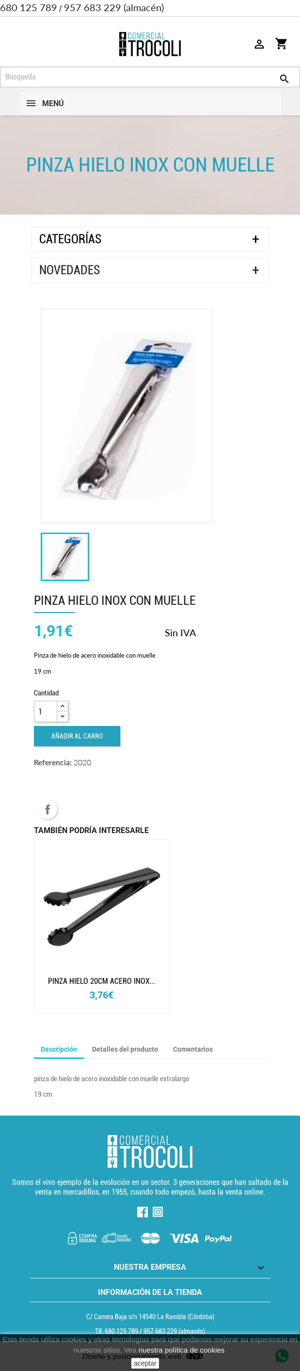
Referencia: (53, 762)
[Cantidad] (45, 711)
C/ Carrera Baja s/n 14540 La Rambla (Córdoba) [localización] (150, 1317)
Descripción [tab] (59, 1049)
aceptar (145, 1363)
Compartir (47, 809)
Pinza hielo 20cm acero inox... (102, 981)
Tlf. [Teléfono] (117, 1331)
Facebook (142, 1212)
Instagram (158, 1212)
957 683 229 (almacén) (114, 7)
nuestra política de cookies (182, 1350)
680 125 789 (28, 7)
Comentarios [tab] (193, 1049)
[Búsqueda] (150, 77)
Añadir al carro (77, 736)
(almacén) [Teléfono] (174, 1331)
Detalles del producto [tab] (125, 1049)
